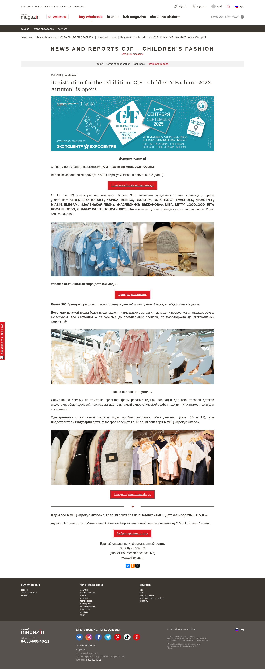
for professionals (91, 584)
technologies (86, 601)
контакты (144, 601)
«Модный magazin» (132, 54)
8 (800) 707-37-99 (132, 548)
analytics (84, 590)
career (83, 615)
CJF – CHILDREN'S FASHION (76, 37)
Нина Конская (70, 75)
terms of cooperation (118, 63)
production (85, 598)
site (141, 590)
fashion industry (87, 592)
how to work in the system (152, 598)
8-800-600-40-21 (35, 641)
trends (83, 595)
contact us (60, 16)
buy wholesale (91, 17)
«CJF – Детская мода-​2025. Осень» (128, 166)
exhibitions (85, 612)
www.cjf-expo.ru (132, 557)
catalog (25, 28)
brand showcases (43, 28)
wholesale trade (87, 606)
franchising (85, 609)
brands (113, 17)
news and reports (107, 37)
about (100, 63)
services (63, 28)
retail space (85, 604)
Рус (241, 6)
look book (139, 63)
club (142, 592)
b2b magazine (134, 17)
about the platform (165, 17)
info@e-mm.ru (88, 645)
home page (27, 37)
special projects (147, 595)
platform (145, 584)
